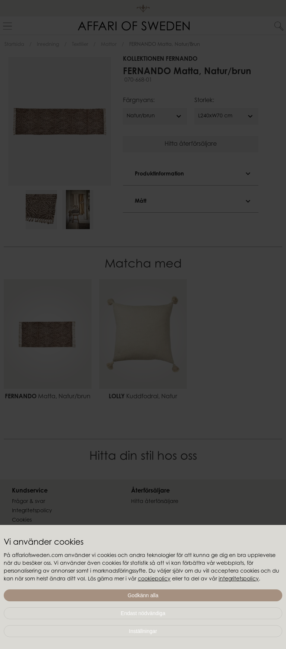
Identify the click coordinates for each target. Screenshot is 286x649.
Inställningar (143, 631)
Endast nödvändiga (143, 613)
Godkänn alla (143, 595)
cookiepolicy (154, 579)
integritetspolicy (239, 579)
